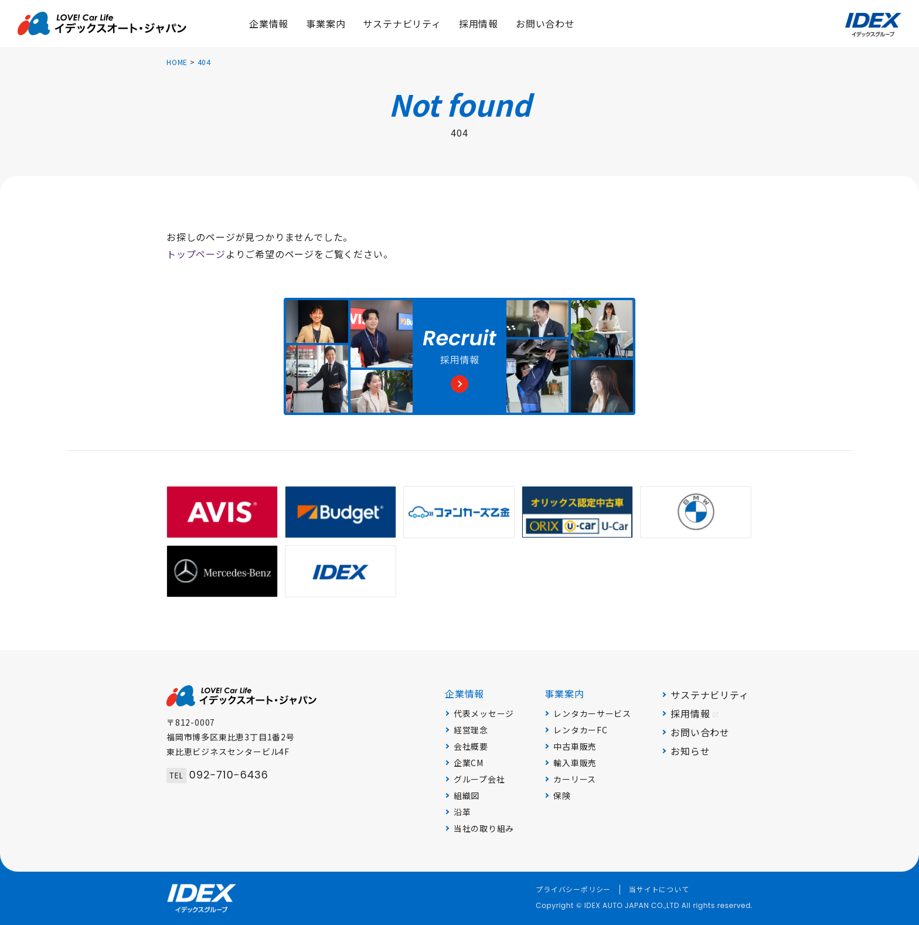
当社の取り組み (484, 828)
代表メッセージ (484, 713)
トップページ (196, 254)
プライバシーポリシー (573, 889)
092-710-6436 (217, 774)
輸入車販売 (575, 762)
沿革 (462, 812)
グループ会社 (479, 779)
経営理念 (471, 730)
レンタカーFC (580, 730)
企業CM (469, 762)
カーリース (574, 779)
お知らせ (690, 751)
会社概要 (471, 746)
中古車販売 (575, 746)
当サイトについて (659, 889)
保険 (561, 795)
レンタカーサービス (592, 713)
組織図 (466, 795)
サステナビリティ (709, 695)
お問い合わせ (700, 732)
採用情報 (694, 713)
